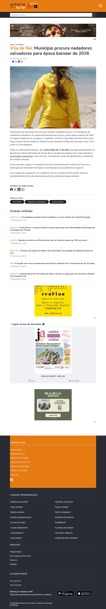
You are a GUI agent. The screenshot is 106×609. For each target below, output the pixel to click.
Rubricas (13, 560)
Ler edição (74, 381)
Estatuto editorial (17, 454)
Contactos (14, 474)
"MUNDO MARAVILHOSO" (21, 517)
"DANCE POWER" (62, 507)
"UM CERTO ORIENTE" (64, 533)
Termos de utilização (18, 470)
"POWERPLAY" (60, 522)
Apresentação (16, 449)
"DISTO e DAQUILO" (63, 512)
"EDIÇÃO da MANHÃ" (19, 502)
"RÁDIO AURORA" (17, 512)
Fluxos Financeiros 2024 (20, 462)
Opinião (13, 564)
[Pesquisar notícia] (51, 15)
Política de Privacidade (19, 466)
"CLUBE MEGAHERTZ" (19, 528)
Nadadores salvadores (37, 202)
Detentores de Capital (19, 458)
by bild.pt (14, 605)
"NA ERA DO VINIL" (18, 522)
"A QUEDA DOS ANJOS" (64, 528)
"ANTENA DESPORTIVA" (64, 517)
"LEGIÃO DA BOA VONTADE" (66, 538)
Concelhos (20, 44)
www (31, 381)
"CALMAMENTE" (17, 533)
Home (12, 44)
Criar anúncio (15, 585)
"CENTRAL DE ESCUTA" (64, 502)
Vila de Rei (17, 202)
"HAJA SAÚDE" (16, 538)
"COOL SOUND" (16, 507)
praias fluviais (57, 202)
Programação (15, 551)
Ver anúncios (15, 581)
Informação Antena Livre (20, 556)
